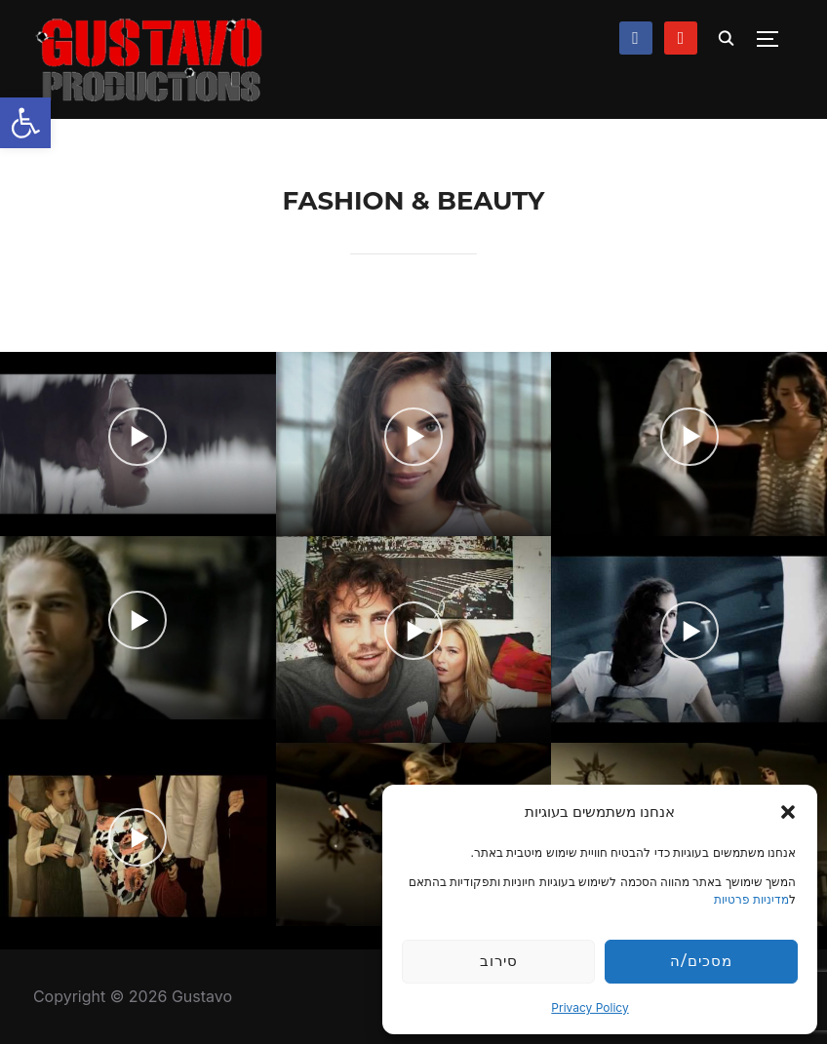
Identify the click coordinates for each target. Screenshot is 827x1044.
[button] (25, 122)
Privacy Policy (589, 1007)
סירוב (499, 960)
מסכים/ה (700, 960)
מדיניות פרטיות (751, 899)
